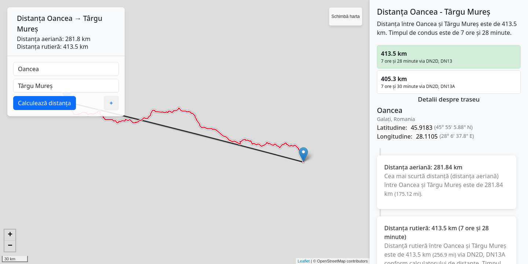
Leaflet (304, 261)
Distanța (31, 18)
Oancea (59, 18)
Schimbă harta (345, 16)
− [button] (10, 246)
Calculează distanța (44, 103)
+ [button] (10, 235)
